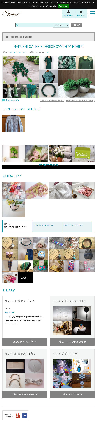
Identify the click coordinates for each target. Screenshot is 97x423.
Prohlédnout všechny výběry (80, 100)
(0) (81, 15)
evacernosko (10, 312)
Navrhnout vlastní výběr (52, 100)
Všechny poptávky (25, 341)
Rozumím (63, 6)
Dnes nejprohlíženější (15, 225)
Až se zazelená (18, 52)
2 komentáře (12, 100)
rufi (47, 52)
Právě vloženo (73, 225)
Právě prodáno (44, 225)
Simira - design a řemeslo (11, 14)
